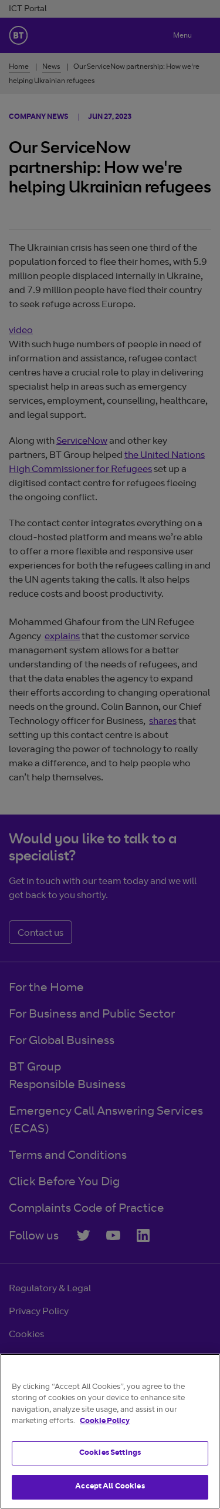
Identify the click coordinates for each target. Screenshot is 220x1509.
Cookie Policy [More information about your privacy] (105, 1421)
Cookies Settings (110, 1453)
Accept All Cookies (109, 1487)
